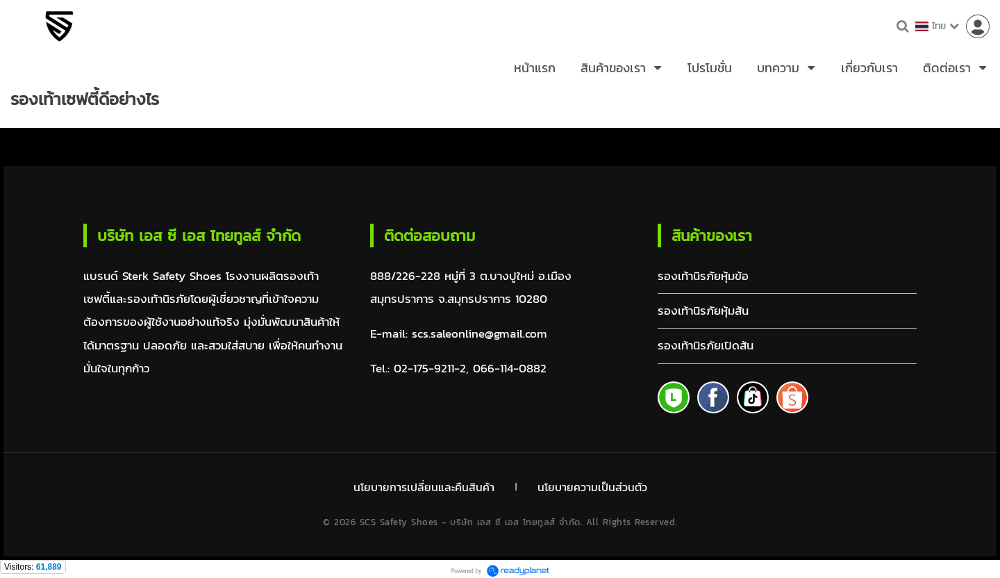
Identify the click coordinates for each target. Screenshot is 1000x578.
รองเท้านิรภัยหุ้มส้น (703, 311)
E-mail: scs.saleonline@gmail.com (458, 333)
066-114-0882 (510, 368)
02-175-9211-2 (430, 368)
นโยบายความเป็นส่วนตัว (593, 485)
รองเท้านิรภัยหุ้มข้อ (703, 276)
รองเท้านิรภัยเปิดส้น (705, 345)
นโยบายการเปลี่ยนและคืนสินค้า (422, 485)
